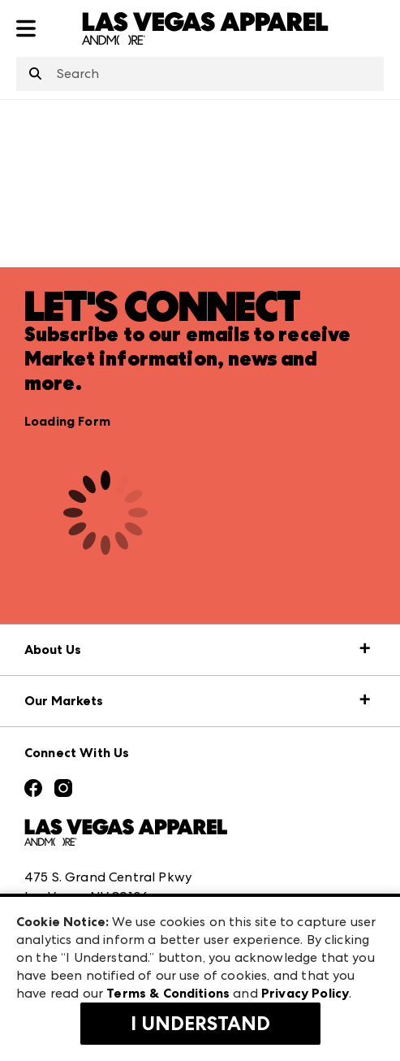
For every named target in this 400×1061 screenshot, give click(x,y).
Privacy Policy (305, 993)
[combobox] (200, 74)
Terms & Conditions (168, 993)
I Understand (200, 1023)
